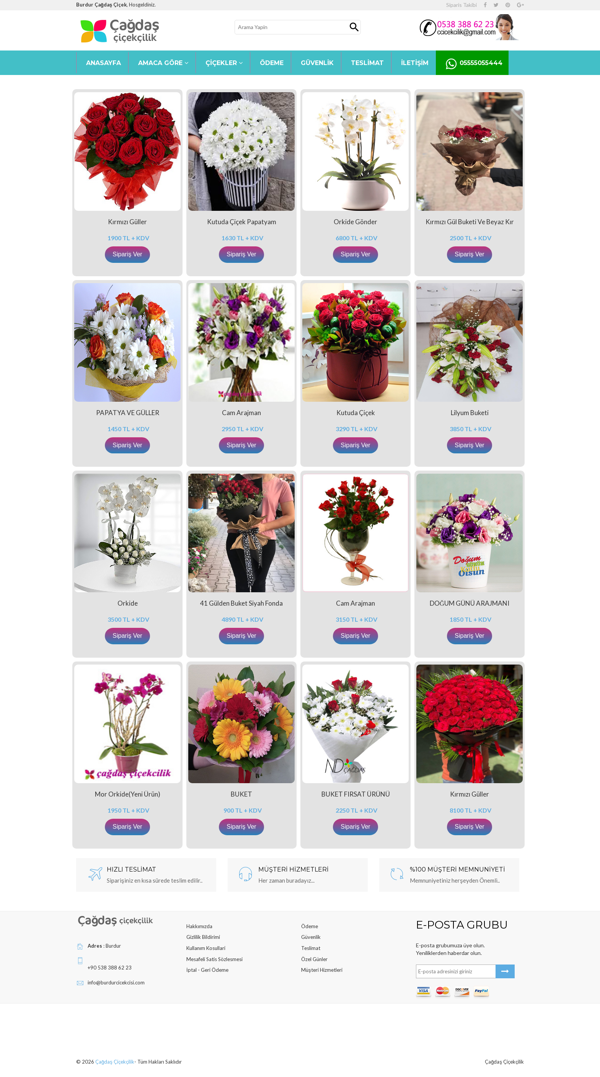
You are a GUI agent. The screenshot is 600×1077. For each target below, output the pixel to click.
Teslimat (310, 948)
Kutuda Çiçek (355, 413)
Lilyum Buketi (470, 413)
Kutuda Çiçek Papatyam (241, 222)
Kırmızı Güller (127, 222)
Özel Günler (314, 959)
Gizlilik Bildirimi (203, 937)
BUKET (241, 794)
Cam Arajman (241, 413)
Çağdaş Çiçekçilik (114, 1062)
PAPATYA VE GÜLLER (127, 413)
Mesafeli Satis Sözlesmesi (214, 959)
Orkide (127, 603)
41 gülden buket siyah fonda (241, 603)
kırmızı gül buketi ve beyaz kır (470, 222)
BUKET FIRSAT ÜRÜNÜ (355, 794)
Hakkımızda (199, 926)
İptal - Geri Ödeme (207, 970)
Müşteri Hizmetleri (321, 970)
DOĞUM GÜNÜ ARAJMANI (469, 603)
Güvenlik (311, 937)
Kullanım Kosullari (205, 948)
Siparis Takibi (461, 5)
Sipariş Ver (127, 254)
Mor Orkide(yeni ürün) (127, 794)
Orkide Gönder (355, 222)
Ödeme (309, 926)
